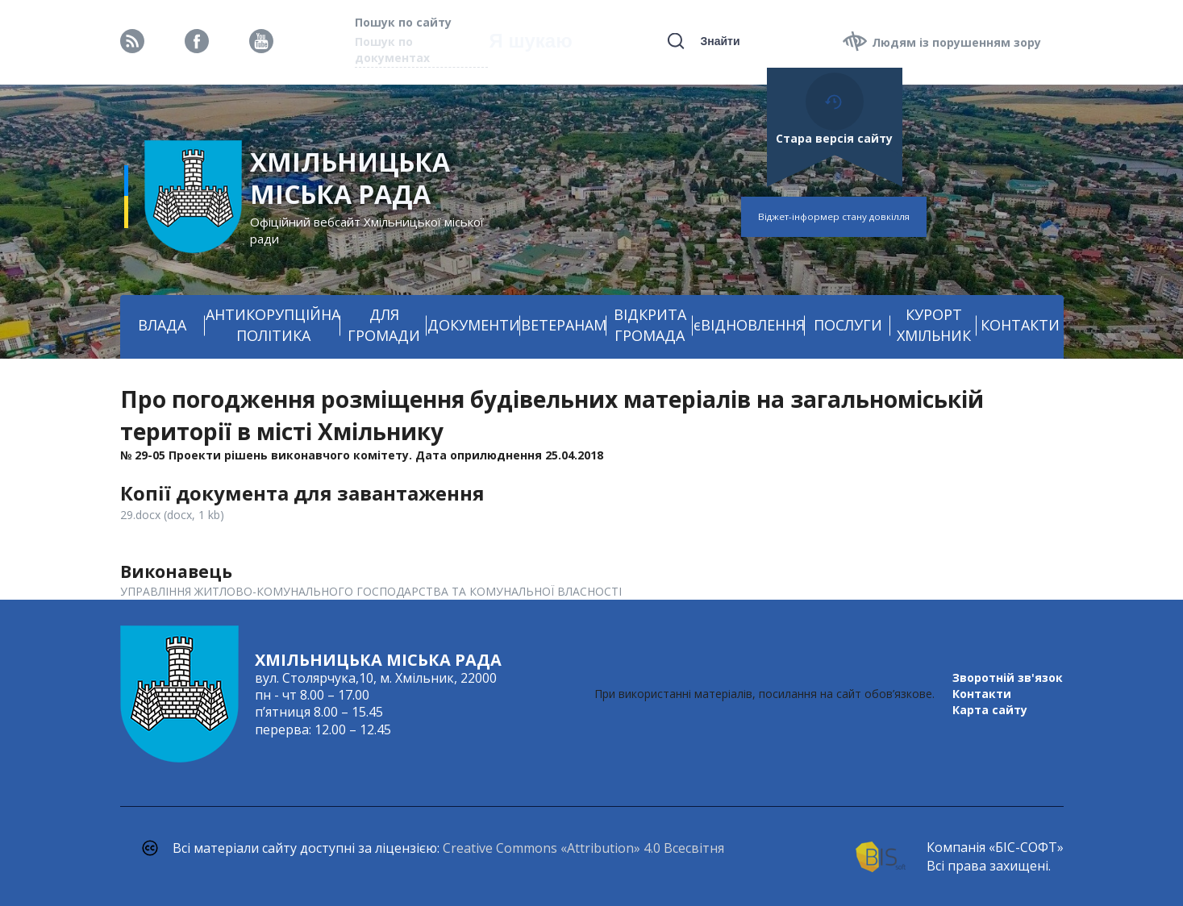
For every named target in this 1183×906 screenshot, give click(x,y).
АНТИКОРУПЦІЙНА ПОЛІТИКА (273, 325)
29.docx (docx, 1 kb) (172, 514)
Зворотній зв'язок (1007, 677)
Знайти (719, 41)
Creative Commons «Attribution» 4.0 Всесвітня (583, 848)
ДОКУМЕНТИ (473, 325)
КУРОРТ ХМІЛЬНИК (934, 325)
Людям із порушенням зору (956, 42)
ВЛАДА (162, 325)
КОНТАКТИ (1020, 325)
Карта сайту (989, 709)
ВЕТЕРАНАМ (563, 325)
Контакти (981, 693)
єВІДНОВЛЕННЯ (749, 325)
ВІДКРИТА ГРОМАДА (650, 325)
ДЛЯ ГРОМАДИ (384, 325)
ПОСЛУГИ (848, 325)
